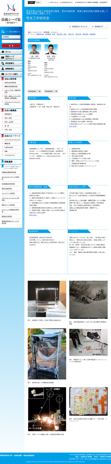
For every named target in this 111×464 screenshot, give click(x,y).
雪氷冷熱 (78, 34)
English (38, 2)
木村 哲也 (8, 118)
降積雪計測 (40, 34)
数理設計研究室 (7, 216)
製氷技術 (85, 34)
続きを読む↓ (73, 126)
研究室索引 (9, 63)
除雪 (53, 34)
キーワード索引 (11, 74)
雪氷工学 (71, 34)
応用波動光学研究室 (8, 184)
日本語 (31, 2)
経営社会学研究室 (10, 82)
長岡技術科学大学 (67, 2)
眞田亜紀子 (8, 114)
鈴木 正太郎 (9, 122)
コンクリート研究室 (8, 193)
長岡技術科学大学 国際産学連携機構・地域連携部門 (91, 2)
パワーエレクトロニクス (12, 139)
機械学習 (7, 143)
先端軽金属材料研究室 (9, 172)
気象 (6, 151)
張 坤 (7, 125)
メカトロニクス (10, 155)
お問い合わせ (54, 2)
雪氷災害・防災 (62, 34)
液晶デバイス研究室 (8, 205)
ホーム (8, 52)
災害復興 (48, 34)
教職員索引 (9, 69)
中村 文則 (8, 129)
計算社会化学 (9, 147)
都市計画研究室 (7, 188)
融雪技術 (93, 34)
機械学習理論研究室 (11, 86)
